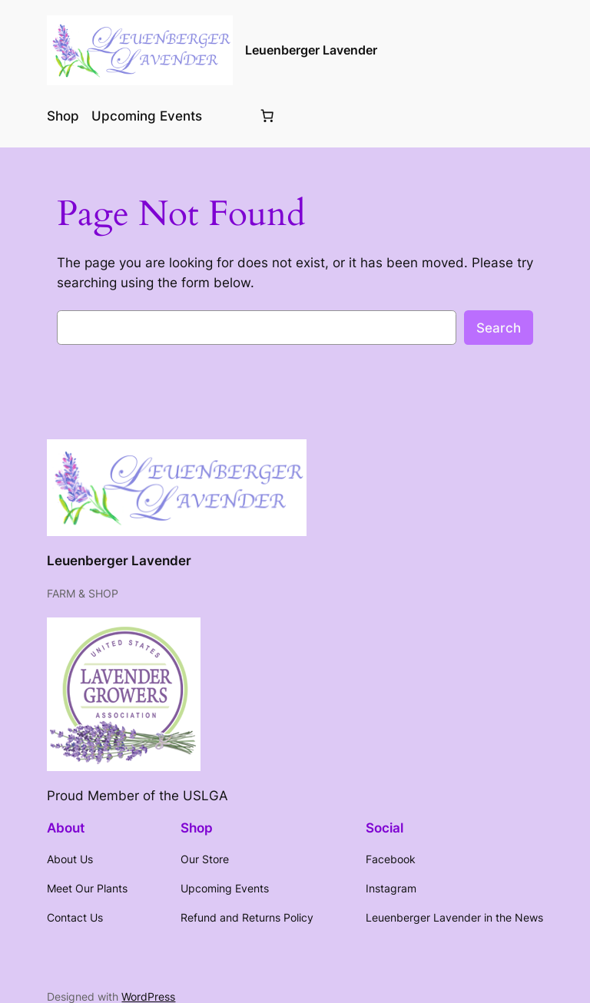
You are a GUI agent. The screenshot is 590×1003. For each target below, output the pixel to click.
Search (498, 328)
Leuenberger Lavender (311, 50)
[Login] (229, 115)
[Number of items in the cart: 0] (266, 116)
